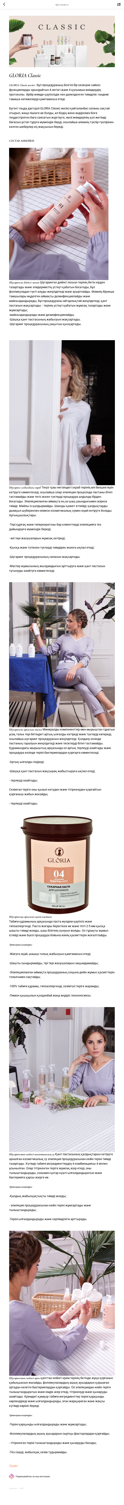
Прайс (13, 1466)
